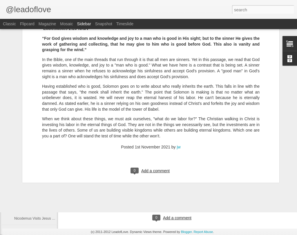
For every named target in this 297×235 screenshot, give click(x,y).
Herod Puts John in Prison (34, 179)
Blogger (186, 232)
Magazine (47, 23)
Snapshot (103, 23)
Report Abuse (203, 232)
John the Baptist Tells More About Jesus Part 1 (50, 205)
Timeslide (124, 23)
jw (179, 92)
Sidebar (84, 23)
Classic (9, 23)
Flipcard (27, 23)
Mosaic (66, 23)
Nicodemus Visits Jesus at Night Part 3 (44, 218)
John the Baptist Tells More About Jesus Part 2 (50, 192)
